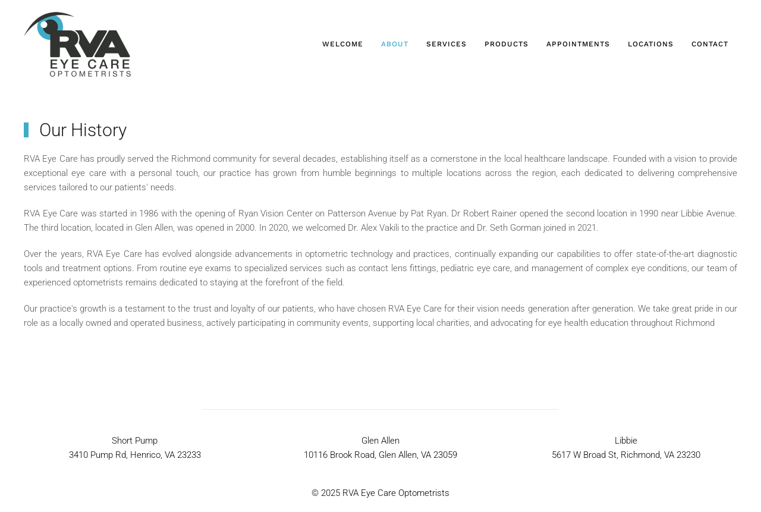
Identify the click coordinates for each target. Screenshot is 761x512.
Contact (709, 44)
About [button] (394, 44)
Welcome (342, 44)
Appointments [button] (578, 44)
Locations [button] (651, 44)
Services (446, 44)
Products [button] (507, 44)
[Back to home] (77, 44)
